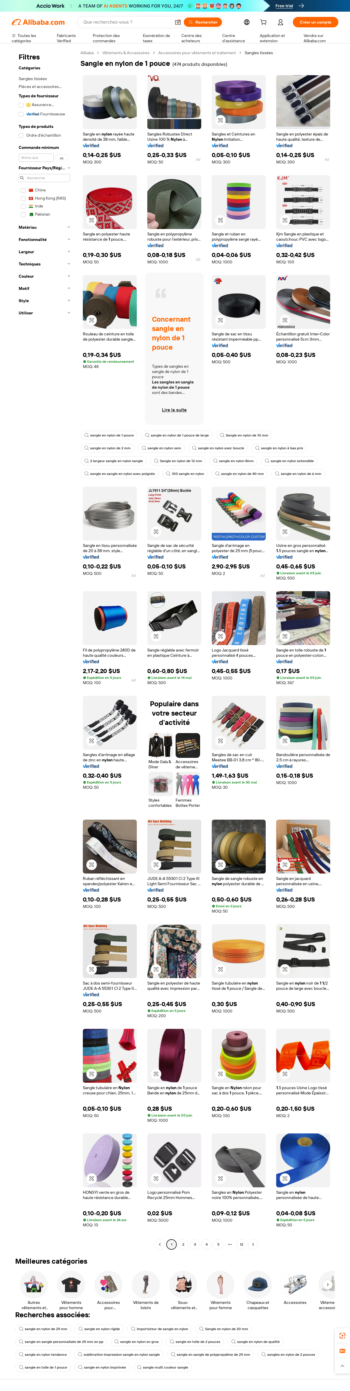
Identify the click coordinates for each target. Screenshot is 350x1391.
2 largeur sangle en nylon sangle (113, 461)
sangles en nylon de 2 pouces (288, 1354)
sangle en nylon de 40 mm (239, 473)
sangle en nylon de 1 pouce (109, 435)
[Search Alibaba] (126, 22)
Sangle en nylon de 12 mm (178, 461)
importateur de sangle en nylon (159, 1329)
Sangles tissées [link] (259, 52)
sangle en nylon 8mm (233, 461)
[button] (177, 22)
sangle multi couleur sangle (162, 1367)
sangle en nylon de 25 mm (43, 1329)
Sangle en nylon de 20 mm (223, 1329)
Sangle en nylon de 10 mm (244, 435)
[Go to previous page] (160, 1244)
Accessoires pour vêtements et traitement (197, 52)
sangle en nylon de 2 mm (107, 448)
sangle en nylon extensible (289, 461)
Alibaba (87, 52)
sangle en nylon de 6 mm (298, 473)
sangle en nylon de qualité (255, 1341)
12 (241, 1244)
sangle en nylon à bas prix (279, 448)
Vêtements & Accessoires (126, 52)
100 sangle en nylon (185, 473)
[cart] (264, 23)
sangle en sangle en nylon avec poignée (119, 473)
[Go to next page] (253, 1244)
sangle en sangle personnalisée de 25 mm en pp (61, 1341)
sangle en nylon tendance (43, 1354)
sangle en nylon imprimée (102, 1367)
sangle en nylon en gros (136, 1341)
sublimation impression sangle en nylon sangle (119, 1354)
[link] (342, 1335)
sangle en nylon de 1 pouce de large (177, 435)
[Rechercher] (203, 22)
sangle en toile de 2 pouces (195, 1341)
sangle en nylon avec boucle (218, 448)
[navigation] (44, 649)
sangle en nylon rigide (99, 1329)
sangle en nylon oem (161, 448)
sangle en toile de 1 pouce (43, 1367)
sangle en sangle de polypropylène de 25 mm (210, 1354)
